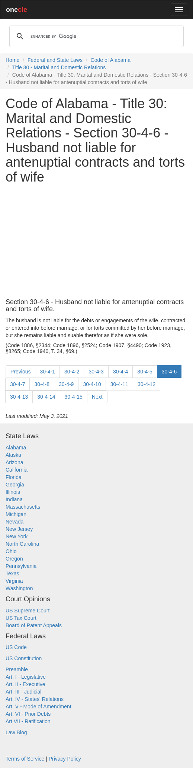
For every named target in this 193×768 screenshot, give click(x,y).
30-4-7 (17, 384)
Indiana (14, 499)
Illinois (13, 492)
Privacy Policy (65, 759)
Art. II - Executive (25, 684)
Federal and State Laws (55, 60)
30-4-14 (46, 397)
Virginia (14, 581)
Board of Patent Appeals (34, 625)
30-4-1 (47, 372)
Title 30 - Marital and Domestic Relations (59, 67)
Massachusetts (23, 507)
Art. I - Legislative (26, 677)
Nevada (14, 522)
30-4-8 (41, 384)
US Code (16, 647)
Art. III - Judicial (23, 692)
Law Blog (16, 732)
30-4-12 (146, 384)
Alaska (13, 455)
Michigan (16, 514)
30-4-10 (92, 384)
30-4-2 (71, 372)
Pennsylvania (21, 566)
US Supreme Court (27, 611)
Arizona (14, 462)
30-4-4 (120, 372)
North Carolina (22, 544)
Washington (19, 588)
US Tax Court (21, 618)
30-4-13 (19, 397)
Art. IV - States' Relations (35, 699)
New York (17, 536)
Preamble (17, 669)
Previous (20, 372)
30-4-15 (74, 397)
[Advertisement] (96, 241)
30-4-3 (96, 372)
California (17, 470)
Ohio (11, 551)
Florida (14, 477)
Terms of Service (25, 759)
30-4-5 (144, 372)
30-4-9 (66, 384)
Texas (12, 573)
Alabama (16, 448)
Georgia (15, 485)
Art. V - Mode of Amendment (38, 706)
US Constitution (24, 658)
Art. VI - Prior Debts (28, 714)
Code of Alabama (111, 60)
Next (97, 397)
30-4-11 (119, 384)
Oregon (14, 559)
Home (12, 60)
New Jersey (19, 529)
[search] (95, 36)
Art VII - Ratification (28, 721)
